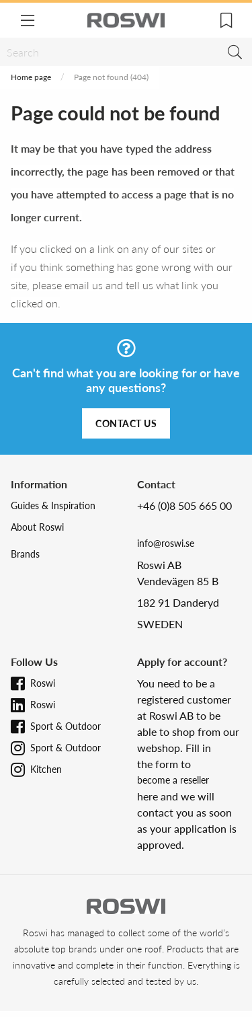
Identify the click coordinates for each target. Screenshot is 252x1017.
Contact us (126, 423)
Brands (25, 554)
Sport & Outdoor (65, 726)
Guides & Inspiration (53, 505)
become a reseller (173, 780)
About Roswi (37, 527)
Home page (31, 77)
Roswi (42, 683)
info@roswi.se (165, 543)
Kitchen (46, 769)
